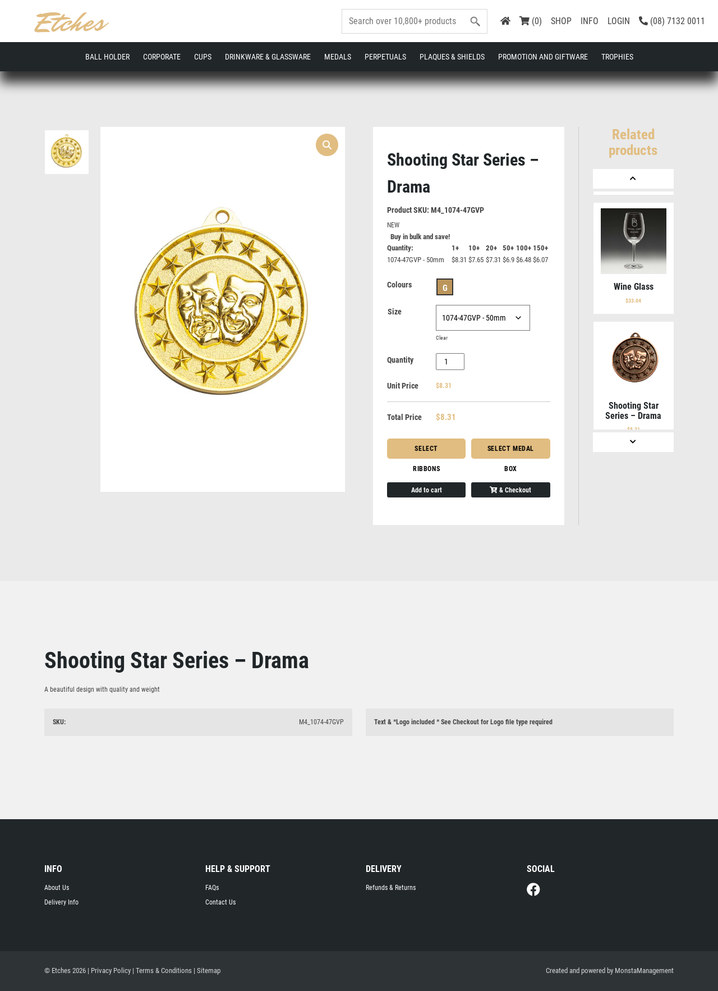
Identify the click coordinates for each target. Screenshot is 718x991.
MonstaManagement (644, 970)
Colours (399, 284)
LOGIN (618, 21)
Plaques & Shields (452, 56)
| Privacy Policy (109, 970)
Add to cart (426, 490)
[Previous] (633, 179)
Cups (202, 56)
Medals (337, 56)
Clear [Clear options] (442, 338)
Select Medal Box (510, 452)
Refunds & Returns (391, 888)
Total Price (404, 417)
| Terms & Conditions (162, 970)
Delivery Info (61, 902)
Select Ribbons (426, 452)
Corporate (162, 56)
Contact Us (220, 902)
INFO (590, 21)
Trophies (617, 56)
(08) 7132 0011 (672, 21)
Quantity (400, 359)
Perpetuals (385, 56)
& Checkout (510, 490)
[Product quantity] (450, 361)
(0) (530, 21)
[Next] (633, 442)
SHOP (561, 21)
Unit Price (402, 385)
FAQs (212, 888)
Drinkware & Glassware (268, 56)
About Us (56, 888)
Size (395, 311)
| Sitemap (207, 970)
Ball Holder (107, 56)
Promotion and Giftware (543, 56)
